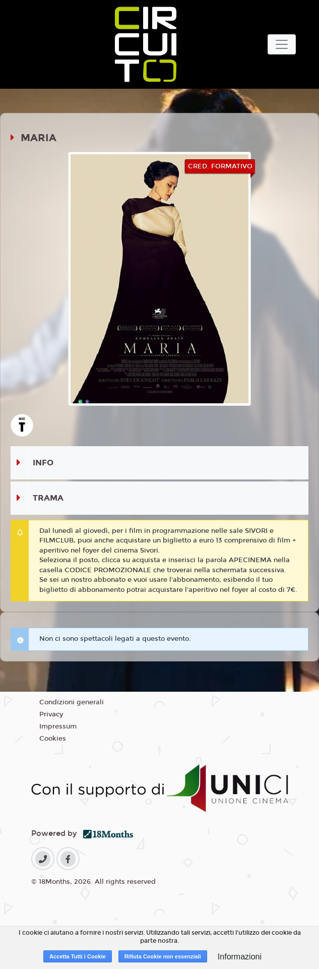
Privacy (51, 714)
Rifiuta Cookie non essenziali (162, 956)
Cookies (52, 739)
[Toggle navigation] (282, 44)
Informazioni (240, 956)
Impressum (58, 726)
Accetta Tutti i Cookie (77, 956)
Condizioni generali (71, 702)
